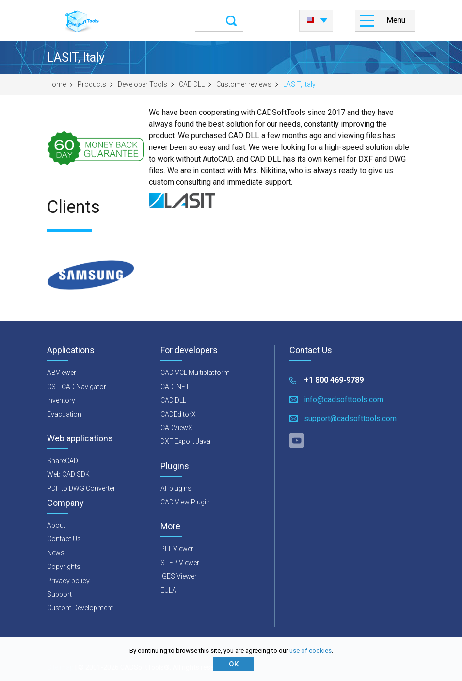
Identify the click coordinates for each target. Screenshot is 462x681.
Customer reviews (243, 84)
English (311, 20)
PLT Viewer (176, 548)
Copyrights (63, 566)
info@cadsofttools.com (343, 399)
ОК (234, 664)
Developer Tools (142, 84)
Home (56, 84)
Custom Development (80, 608)
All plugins (175, 488)
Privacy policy (68, 580)
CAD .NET (175, 386)
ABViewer (61, 372)
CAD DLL (192, 84)
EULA (168, 590)
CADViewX (176, 428)
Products (92, 84)
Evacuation (64, 414)
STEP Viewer (179, 563)
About (56, 525)
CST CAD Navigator (76, 386)
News (55, 553)
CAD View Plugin (185, 502)
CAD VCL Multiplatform (195, 372)
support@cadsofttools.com (350, 418)
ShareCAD (62, 461)
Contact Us (64, 539)
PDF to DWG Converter (81, 488)
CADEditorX (178, 414)
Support (59, 594)
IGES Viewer (178, 576)
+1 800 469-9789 (334, 380)
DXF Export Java (185, 441)
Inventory (61, 400)
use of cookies (310, 650)
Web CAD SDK (68, 474)
